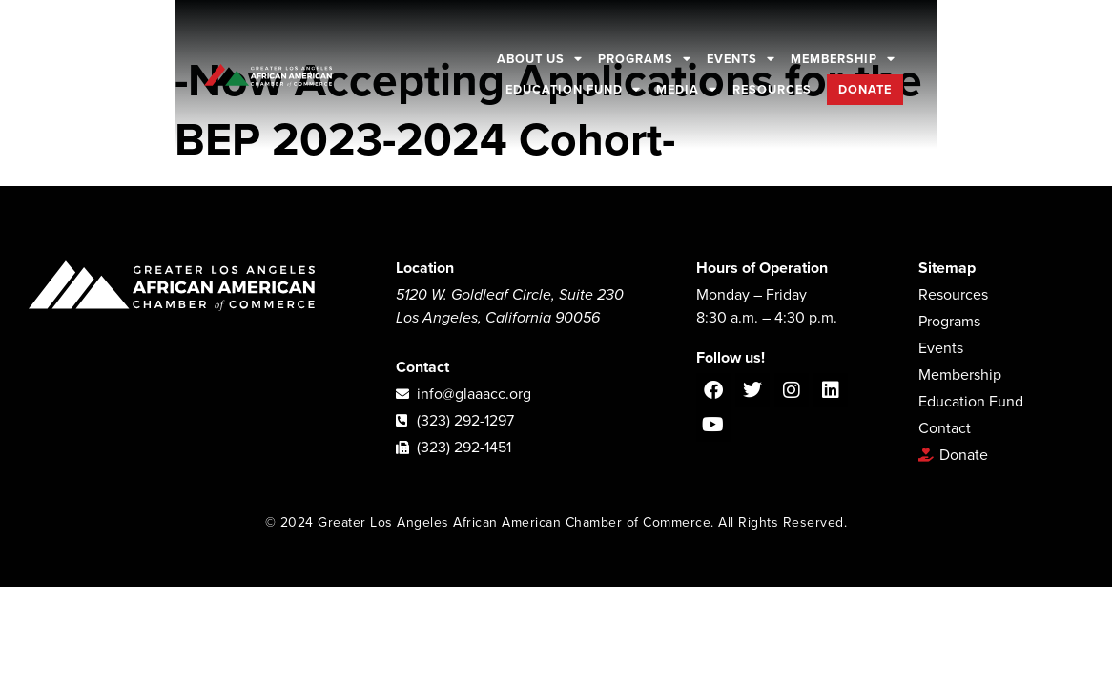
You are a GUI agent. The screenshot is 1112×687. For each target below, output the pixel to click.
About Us (541, 59)
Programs (645, 59)
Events (742, 59)
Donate (866, 89)
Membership (844, 59)
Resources (773, 89)
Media (687, 89)
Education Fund (574, 89)
